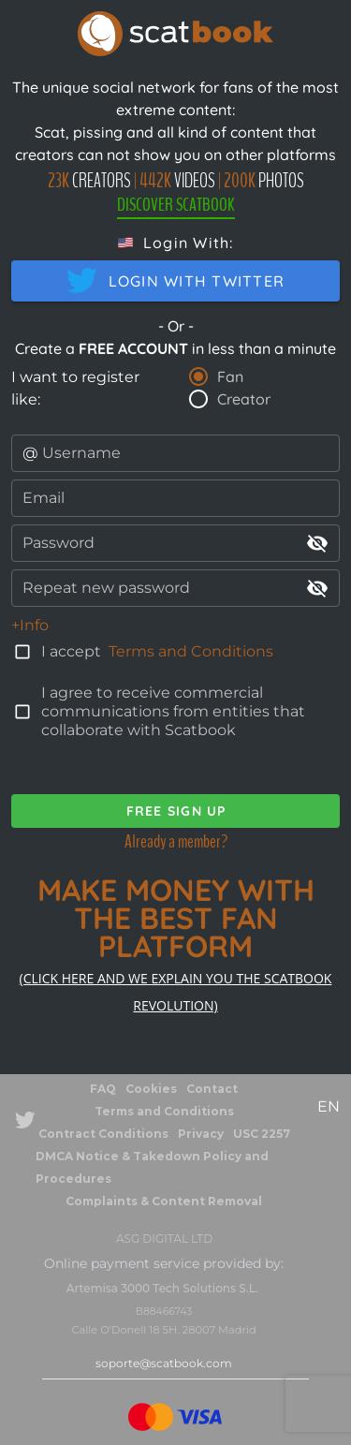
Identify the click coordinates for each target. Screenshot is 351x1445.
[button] (176, 242)
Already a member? (175, 841)
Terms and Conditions (191, 651)
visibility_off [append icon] (317, 543)
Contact (212, 1089)
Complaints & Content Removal (164, 1201)
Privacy (201, 1134)
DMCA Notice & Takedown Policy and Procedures (152, 1167)
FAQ (103, 1089)
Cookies (151, 1089)
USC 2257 (261, 1134)
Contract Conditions (103, 1134)
